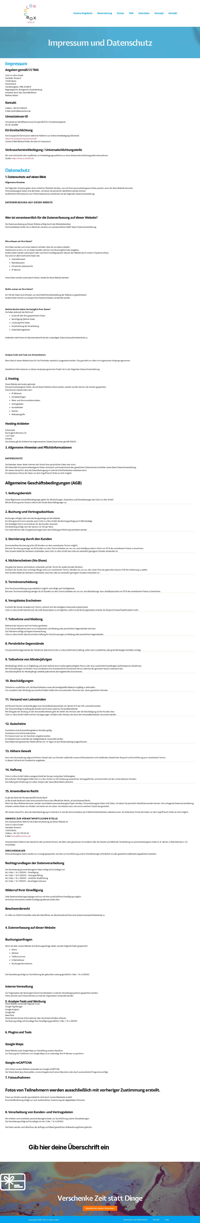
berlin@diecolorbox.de (20, 836)
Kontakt (173, 13)
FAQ (131, 13)
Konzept (159, 13)
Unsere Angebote (82, 13)
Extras (120, 13)
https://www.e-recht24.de (23, 158)
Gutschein (143, 13)
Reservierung (104, 13)
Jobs (167, 1219)
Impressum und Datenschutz (135, 1219)
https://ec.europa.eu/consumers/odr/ (21, 138)
